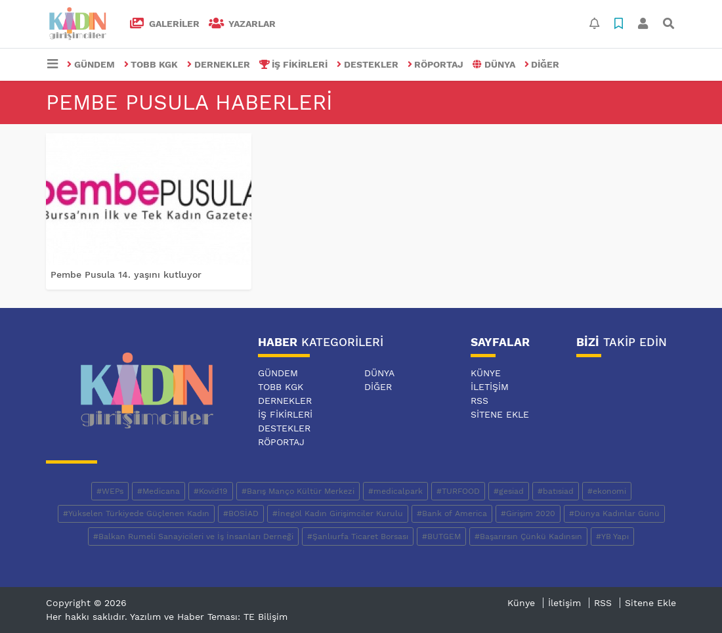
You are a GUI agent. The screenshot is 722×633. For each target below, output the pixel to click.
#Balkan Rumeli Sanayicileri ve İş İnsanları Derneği (193, 536)
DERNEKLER (218, 64)
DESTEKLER (367, 64)
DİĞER (542, 64)
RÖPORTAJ (436, 64)
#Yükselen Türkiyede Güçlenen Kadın (136, 513)
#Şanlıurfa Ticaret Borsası (357, 536)
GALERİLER (165, 23)
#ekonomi (606, 491)
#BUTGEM (441, 536)
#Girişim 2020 (528, 513)
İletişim (490, 387)
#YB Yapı (612, 536)
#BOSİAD (241, 513)
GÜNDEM (91, 64)
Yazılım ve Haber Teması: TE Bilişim (208, 616)
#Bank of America (452, 513)
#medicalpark (395, 491)
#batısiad (556, 491)
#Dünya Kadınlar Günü (614, 513)
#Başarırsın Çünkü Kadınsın (528, 536)
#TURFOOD (458, 491)
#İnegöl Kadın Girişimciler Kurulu (337, 513)
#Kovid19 (211, 491)
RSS (479, 400)
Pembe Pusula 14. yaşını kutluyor (126, 274)
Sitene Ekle (500, 414)
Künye (486, 373)
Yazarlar (242, 23)
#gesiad (509, 491)
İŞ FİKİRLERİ (293, 64)
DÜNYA (494, 64)
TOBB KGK (151, 64)
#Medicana (158, 491)
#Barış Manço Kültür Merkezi (298, 491)
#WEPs (109, 491)
